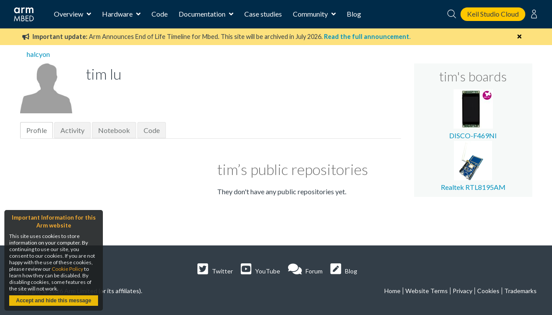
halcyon (38, 54)
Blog (354, 14)
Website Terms (426, 290)
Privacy (462, 290)
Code (159, 14)
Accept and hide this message (53, 301)
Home (392, 290)
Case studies (263, 14)
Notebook (114, 130)
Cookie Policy (67, 269)
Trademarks (520, 290)
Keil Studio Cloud (493, 14)
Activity (72, 130)
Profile (36, 130)
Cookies (488, 290)
